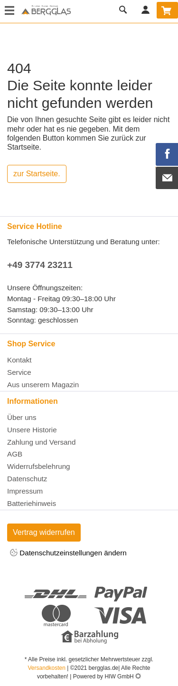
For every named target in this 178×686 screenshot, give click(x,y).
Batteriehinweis (31, 503)
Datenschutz (27, 479)
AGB (14, 454)
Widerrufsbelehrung (38, 466)
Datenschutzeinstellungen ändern (68, 553)
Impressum (25, 491)
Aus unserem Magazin (43, 385)
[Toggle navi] (9, 11)
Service (19, 372)
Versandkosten (47, 668)
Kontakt (19, 360)
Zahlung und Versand (41, 442)
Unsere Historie (32, 430)
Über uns (22, 417)
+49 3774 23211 (40, 265)
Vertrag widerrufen (44, 532)
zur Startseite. (36, 174)
